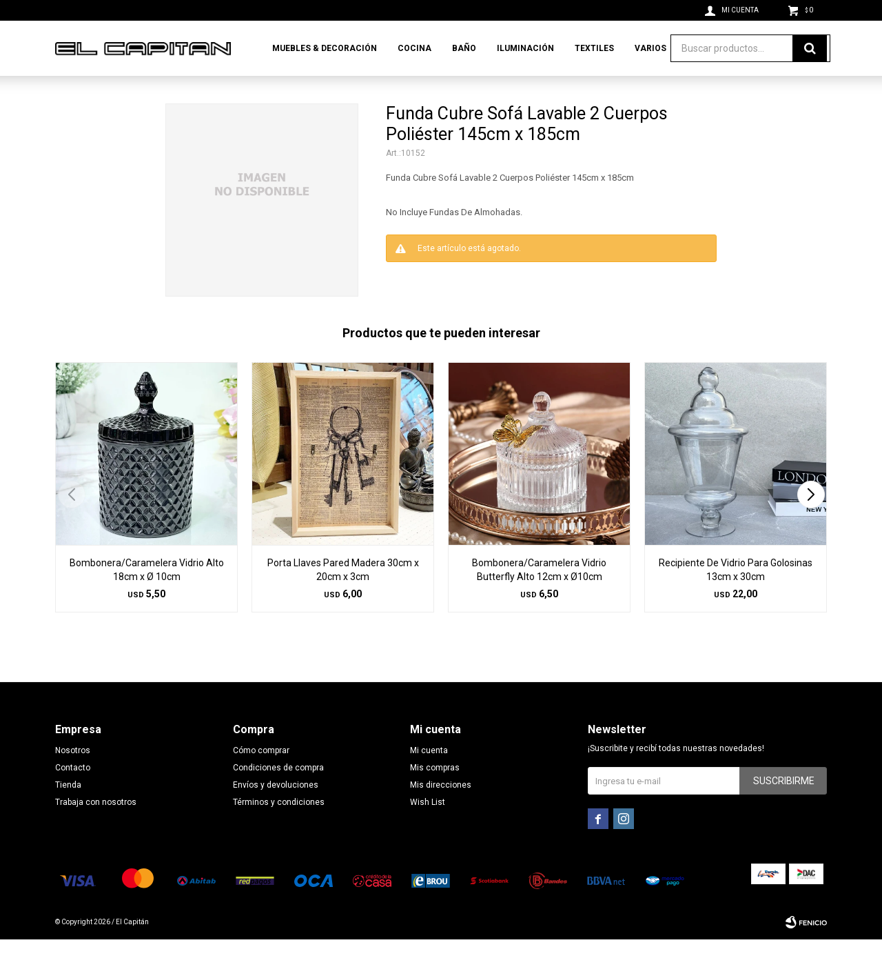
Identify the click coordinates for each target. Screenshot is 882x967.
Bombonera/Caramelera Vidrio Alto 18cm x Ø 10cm (147, 597)
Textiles (594, 48)
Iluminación (525, 48)
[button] (810, 522)
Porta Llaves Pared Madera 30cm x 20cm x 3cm (343, 597)
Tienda (68, 812)
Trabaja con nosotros (95, 830)
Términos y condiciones (279, 830)
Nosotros (72, 778)
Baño (464, 48)
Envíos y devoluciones (275, 812)
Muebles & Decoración (324, 48)
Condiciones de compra (278, 795)
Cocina (414, 48)
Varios (650, 48)
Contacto (72, 795)
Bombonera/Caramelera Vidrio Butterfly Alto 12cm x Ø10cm (539, 597)
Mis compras (435, 795)
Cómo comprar (261, 778)
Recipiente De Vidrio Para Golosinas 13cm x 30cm (735, 597)
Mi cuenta (429, 778)
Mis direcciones (440, 812)
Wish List (427, 830)
